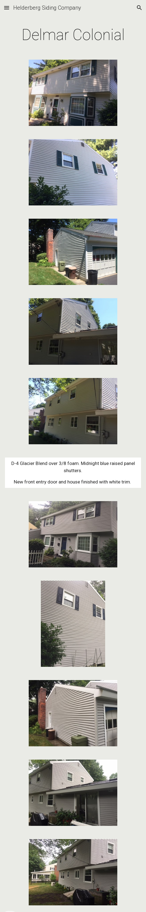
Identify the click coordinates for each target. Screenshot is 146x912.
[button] (6, 7)
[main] (73, 34)
